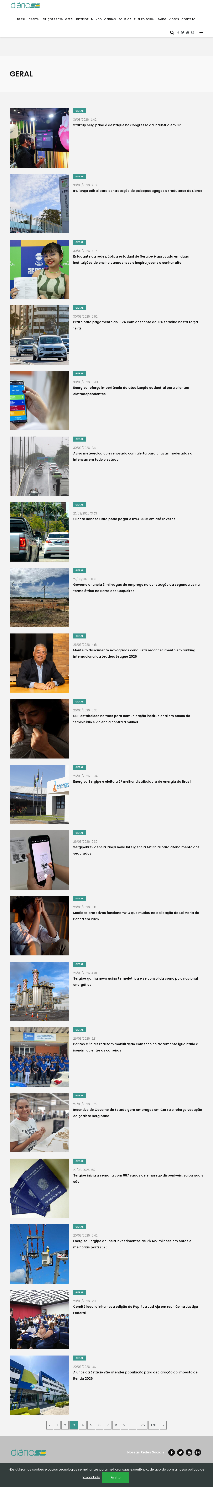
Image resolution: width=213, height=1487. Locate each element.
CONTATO (188, 19)
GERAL (69, 19)
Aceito (116, 1477)
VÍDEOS (174, 19)
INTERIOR (82, 19)
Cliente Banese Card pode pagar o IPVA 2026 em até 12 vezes (124, 519)
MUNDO (96, 19)
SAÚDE (161, 19)
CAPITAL (34, 19)
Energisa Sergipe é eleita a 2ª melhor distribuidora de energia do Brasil (132, 781)
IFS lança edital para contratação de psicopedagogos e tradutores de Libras (137, 190)
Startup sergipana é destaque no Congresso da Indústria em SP (127, 125)
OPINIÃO (110, 19)
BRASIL (21, 19)
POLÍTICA (125, 19)
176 (153, 1425)
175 (142, 1425)
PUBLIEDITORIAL (144, 19)
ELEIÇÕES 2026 (52, 19)
